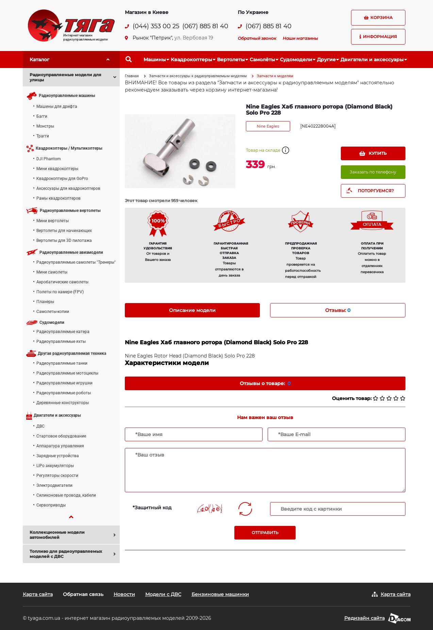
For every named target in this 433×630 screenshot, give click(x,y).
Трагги (42, 136)
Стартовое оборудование (61, 436)
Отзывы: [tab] (337, 310)
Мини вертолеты (52, 220)
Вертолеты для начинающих (64, 230)
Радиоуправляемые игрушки (64, 383)
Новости (124, 594)
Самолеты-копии (52, 311)
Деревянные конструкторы (62, 402)
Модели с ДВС (163, 594)
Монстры (45, 126)
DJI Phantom (48, 158)
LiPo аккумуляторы (55, 465)
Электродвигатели (54, 485)
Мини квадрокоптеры (57, 168)
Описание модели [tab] (192, 310)
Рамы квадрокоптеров (58, 198)
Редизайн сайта (364, 618)
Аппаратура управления (60, 446)
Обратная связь (83, 594)
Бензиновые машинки (220, 594)
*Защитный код (152, 507)
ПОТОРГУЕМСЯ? (376, 190)
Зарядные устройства (57, 455)
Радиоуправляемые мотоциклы (67, 373)
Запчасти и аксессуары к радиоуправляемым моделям (198, 76)
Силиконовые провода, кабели (66, 495)
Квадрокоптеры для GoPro (62, 178)
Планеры (45, 301)
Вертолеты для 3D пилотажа (64, 240)
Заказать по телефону (373, 172)
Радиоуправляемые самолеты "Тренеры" (76, 262)
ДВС (40, 426)
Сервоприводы (51, 505)
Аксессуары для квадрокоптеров (68, 188)
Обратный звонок (257, 38)
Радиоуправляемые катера (62, 331)
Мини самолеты (51, 272)
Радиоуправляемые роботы (63, 393)
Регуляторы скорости (57, 475)
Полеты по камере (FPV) (60, 291)
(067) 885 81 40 (205, 26)
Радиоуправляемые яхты (61, 341)
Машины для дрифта (56, 106)
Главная (132, 76)
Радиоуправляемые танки (61, 363)
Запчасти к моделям (275, 76)
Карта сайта (38, 594)
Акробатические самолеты (62, 282)
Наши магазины (300, 38)
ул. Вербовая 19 (193, 38)
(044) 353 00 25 (156, 26)
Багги (41, 116)
